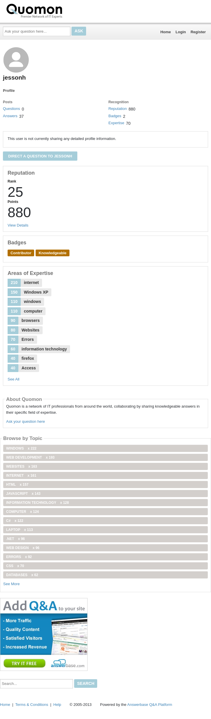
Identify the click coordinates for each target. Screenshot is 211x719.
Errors (19, 557)
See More (11, 584)
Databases (22, 575)
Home (165, 32)
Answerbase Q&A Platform (149, 704)
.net (15, 539)
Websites (21, 466)
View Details (18, 225)
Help (57, 704)
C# (14, 521)
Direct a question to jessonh (40, 156)
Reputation (117, 108)
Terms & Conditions (31, 704)
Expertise (116, 123)
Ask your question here (25, 421)
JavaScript (23, 494)
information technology (37, 503)
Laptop (19, 530)
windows (21, 448)
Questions (11, 108)
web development (30, 457)
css (15, 566)
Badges (114, 116)
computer (22, 512)
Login (181, 32)
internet (21, 476)
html (17, 485)
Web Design (22, 548)
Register (198, 32)
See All (13, 379)
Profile (9, 90)
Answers (10, 116)
